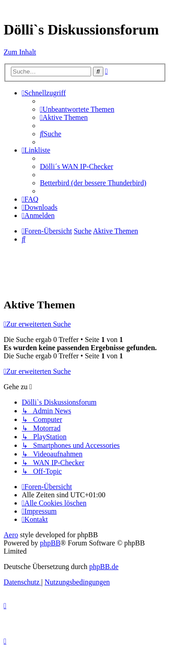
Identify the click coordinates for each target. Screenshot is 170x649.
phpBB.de (103, 566)
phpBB (50, 543)
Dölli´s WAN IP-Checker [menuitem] (76, 166)
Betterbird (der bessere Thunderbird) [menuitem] (93, 183)
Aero (11, 535)
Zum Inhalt (20, 52)
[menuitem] (77, 109)
